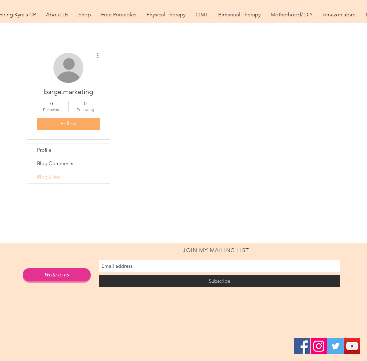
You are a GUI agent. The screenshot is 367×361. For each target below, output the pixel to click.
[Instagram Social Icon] (319, 346)
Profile (44, 150)
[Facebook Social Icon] (302, 346)
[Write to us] (57, 274)
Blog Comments (55, 163)
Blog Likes (48, 176)
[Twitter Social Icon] (335, 346)
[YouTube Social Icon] (352, 346)
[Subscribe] (219, 281)
